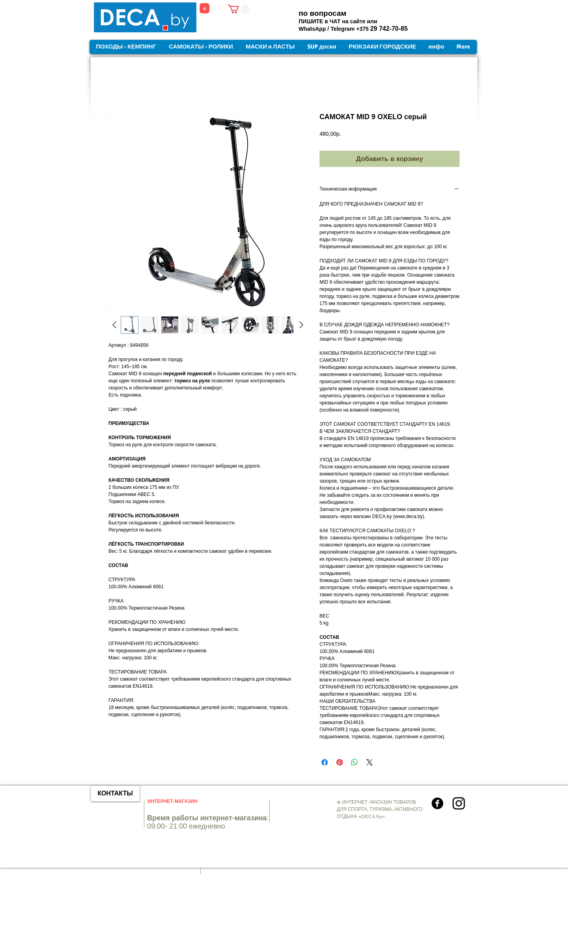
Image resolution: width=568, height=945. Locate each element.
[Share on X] (369, 762)
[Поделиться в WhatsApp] (354, 762)
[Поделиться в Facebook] (324, 762)
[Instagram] (458, 803)
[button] (238, 9)
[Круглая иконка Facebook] (437, 803)
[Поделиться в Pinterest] (339, 762)
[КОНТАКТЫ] (115, 793)
